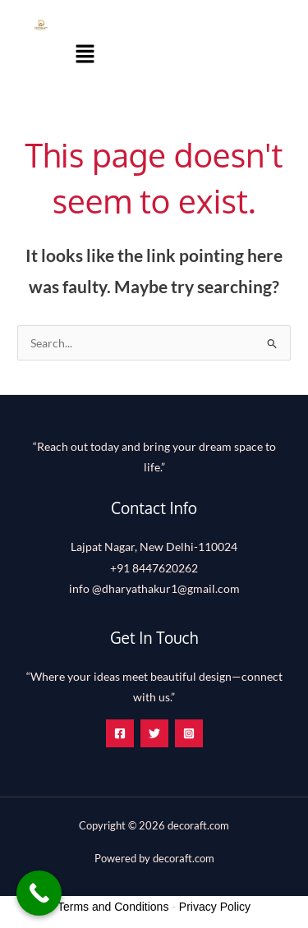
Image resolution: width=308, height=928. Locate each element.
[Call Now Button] (39, 893)
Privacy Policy (215, 906)
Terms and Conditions (112, 906)
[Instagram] (189, 733)
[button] (85, 54)
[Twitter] (154, 733)
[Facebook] (120, 733)
